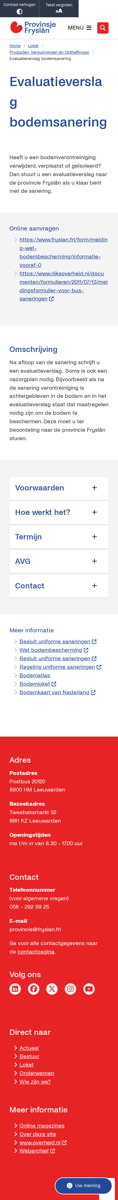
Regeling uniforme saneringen (60, 667)
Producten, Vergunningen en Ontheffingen (49, 52)
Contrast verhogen (19, 8)
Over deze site (38, 1134)
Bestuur (29, 1056)
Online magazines (42, 1126)
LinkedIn (15, 989)
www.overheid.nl (43, 1143)
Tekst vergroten (58, 8)
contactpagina (36, 952)
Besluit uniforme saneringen (58, 642)
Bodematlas (35, 675)
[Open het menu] (80, 28)
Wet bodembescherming (54, 650)
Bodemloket (38, 684)
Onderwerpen (37, 1073)
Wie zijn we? (35, 1082)
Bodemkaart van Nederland (58, 692)
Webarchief (37, 1151)
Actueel (29, 1048)
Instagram (70, 989)
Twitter (52, 989)
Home (14, 46)
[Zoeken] (103, 27)
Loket (33, 46)
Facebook (33, 989)
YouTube (89, 989)
